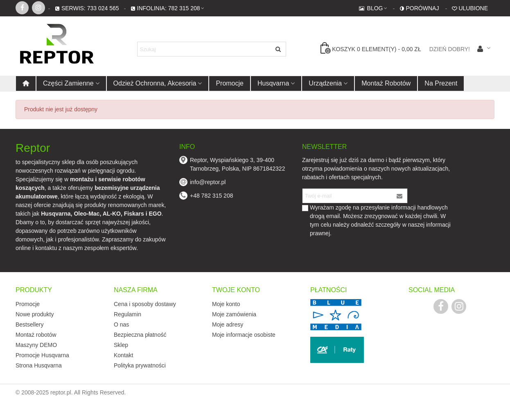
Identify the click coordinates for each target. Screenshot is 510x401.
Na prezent (440, 83)
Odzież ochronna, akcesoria (154, 83)
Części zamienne (68, 83)
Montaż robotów (386, 83)
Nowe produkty (35, 314)
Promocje (230, 83)
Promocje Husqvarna (42, 355)
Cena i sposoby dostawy (145, 304)
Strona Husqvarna (39, 365)
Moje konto (226, 304)
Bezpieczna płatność (140, 334)
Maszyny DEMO (36, 345)
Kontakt (123, 355)
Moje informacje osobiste (243, 334)
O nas (121, 324)
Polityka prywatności (140, 365)
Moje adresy (227, 324)
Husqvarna (273, 83)
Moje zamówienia (234, 314)
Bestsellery (29, 324)
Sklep (121, 345)
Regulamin (127, 314)
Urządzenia (325, 83)
